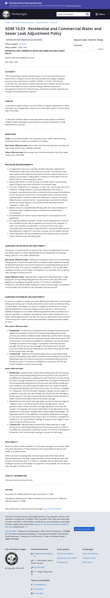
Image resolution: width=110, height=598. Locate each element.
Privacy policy (62, 562)
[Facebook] (38, 584)
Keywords (78, 45)
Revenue (53, 22)
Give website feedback (52, 509)
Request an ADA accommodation (47, 524)
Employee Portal (89, 558)
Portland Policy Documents (23, 22)
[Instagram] (37, 593)
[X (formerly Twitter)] (37, 589)
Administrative (42, 22)
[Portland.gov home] (14, 14)
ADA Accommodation (65, 553)
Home (7, 22)
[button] (100, 14)
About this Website (90, 553)
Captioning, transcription (67, 558)
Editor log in (87, 562)
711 (26, 527)
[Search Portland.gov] (71, 14)
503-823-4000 (10, 531)
